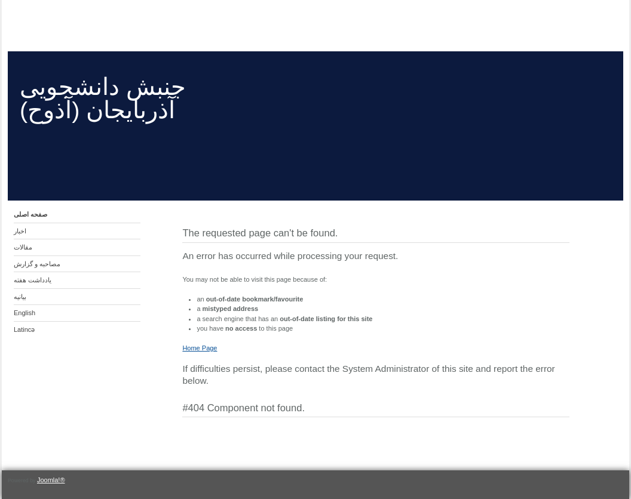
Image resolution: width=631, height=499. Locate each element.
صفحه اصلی (30, 214)
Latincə (24, 329)
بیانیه (20, 296)
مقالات (23, 247)
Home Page (199, 348)
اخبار (20, 231)
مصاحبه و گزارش (37, 263)
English (24, 312)
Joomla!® (51, 479)
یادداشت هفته (32, 280)
